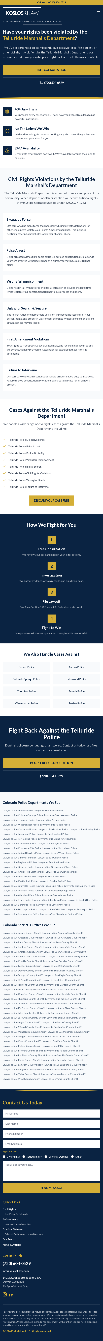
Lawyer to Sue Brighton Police (53, 843)
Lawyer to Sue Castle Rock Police (20, 881)
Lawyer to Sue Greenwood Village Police (57, 867)
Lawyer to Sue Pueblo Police (55, 824)
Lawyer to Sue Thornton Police (19, 819)
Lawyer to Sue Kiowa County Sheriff (64, 1003)
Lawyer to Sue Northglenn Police (60, 848)
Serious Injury (32, 1156)
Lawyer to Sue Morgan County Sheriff (22, 1036)
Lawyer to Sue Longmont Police (19, 834)
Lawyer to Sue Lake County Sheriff (21, 1012)
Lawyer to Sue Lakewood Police (60, 815)
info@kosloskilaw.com (16, 1270)
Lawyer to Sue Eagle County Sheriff (62, 975)
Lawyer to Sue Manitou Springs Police (55, 890)
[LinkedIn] (11, 1294)
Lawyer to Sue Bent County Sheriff (58, 942)
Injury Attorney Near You (18, 1224)
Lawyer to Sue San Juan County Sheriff (23, 1064)
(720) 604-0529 (52, 83)
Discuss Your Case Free (51, 500)
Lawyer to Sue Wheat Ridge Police (61, 852)
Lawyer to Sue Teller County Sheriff (21, 1074)
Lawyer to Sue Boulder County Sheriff (22, 947)
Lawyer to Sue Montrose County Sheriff (68, 1031)
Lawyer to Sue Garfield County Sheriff (64, 984)
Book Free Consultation (51, 763)
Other (76, 1156)
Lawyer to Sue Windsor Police (57, 895)
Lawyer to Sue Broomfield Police (19, 843)
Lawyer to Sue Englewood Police (20, 862)
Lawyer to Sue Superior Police (79, 885)
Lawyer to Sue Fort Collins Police (20, 838)
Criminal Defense (56, 1156)
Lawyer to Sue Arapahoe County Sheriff (23, 937)
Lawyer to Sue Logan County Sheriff (21, 1022)
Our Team (8, 1239)
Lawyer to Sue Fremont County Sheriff (23, 984)
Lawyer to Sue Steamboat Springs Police (61, 914)
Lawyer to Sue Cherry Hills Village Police (24, 871)
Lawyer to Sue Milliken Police (83, 899)
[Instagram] (5, 1294)
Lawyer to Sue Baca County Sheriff (21, 942)
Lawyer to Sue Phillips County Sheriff (22, 1045)
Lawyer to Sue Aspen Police (80, 909)
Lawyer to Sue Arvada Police (51, 819)
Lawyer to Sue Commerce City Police (22, 848)
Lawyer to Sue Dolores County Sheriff (63, 970)
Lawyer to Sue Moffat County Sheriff (62, 1027)
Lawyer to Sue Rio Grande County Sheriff (67, 1055)
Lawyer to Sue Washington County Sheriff (63, 1074)
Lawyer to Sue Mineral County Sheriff (22, 1027)
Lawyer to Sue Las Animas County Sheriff (24, 1017)
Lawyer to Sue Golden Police (53, 857)
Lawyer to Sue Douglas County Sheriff (23, 975)
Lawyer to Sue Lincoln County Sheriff (66, 1017)
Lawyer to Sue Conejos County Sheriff (68, 956)
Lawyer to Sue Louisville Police (55, 881)
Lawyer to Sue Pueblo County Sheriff (63, 1050)
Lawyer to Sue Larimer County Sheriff (59, 1012)
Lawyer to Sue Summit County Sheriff (65, 1069)
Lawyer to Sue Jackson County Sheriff (65, 998)
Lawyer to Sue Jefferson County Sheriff (23, 1003)
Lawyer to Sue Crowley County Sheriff (63, 961)
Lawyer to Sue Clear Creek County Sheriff (24, 956)
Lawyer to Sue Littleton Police (18, 867)
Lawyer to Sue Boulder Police (53, 829)
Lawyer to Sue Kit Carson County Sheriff (24, 1008)
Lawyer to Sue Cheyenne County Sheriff (65, 951)
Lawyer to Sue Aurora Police (48, 810)
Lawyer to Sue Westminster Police (21, 824)
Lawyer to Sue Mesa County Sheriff (60, 1022)
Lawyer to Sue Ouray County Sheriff (22, 1041)
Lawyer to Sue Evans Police (17, 899)
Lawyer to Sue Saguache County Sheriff (62, 1060)
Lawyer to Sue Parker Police (51, 876)
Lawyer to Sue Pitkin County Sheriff (61, 1045)
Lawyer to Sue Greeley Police (85, 829)
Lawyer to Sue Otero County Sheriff (62, 1036)
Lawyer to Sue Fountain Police (18, 890)
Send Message (52, 1188)
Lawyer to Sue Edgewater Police (20, 857)
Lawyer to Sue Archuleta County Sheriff (66, 937)
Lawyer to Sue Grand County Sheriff (60, 989)
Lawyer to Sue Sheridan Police (54, 862)
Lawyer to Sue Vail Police (52, 909)
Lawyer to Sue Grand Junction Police (57, 838)
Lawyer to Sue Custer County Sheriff (22, 965)
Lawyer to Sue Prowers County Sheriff (23, 1050)
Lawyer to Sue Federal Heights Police (22, 852)
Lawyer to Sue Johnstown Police (49, 899)
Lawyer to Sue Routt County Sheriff (21, 1060)
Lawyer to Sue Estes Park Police (53, 904)
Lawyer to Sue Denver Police (18, 810)
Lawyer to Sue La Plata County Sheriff (66, 1008)
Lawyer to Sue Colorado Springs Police (23, 815)
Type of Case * (10, 1151)
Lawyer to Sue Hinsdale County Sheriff (66, 994)
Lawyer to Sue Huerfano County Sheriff (23, 998)
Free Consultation (51, 70)
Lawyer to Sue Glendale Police (62, 871)
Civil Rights (11, 1156)
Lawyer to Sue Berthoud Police (19, 904)
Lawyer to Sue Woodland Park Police (22, 895)
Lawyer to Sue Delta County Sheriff (61, 965)
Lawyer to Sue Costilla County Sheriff (22, 961)
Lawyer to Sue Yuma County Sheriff (59, 1078)
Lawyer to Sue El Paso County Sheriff (22, 980)
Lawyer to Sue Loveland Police (53, 834)
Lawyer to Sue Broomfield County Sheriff (65, 947)
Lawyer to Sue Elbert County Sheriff (62, 980)
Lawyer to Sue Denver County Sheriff (22, 970)
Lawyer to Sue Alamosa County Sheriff (63, 932)
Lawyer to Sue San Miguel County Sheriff (66, 1064)
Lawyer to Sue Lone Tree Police (19, 876)
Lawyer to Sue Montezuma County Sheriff (24, 1031)
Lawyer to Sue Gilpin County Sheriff (21, 989)
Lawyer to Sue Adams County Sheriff (22, 932)
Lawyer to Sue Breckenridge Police (21, 914)
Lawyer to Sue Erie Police (50, 885)
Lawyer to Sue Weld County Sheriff (21, 1078)
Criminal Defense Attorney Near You (24, 1234)
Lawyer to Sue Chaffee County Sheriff (23, 951)
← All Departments (13, 21)
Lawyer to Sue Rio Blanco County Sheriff (24, 1055)
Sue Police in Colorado (16, 1214)
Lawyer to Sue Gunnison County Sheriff (23, 994)
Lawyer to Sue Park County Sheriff (60, 1041)
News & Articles (12, 1244)
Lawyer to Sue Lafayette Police (19, 885)
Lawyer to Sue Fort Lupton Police (20, 909)
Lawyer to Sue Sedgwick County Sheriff (23, 1069)
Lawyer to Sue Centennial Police (20, 829)
